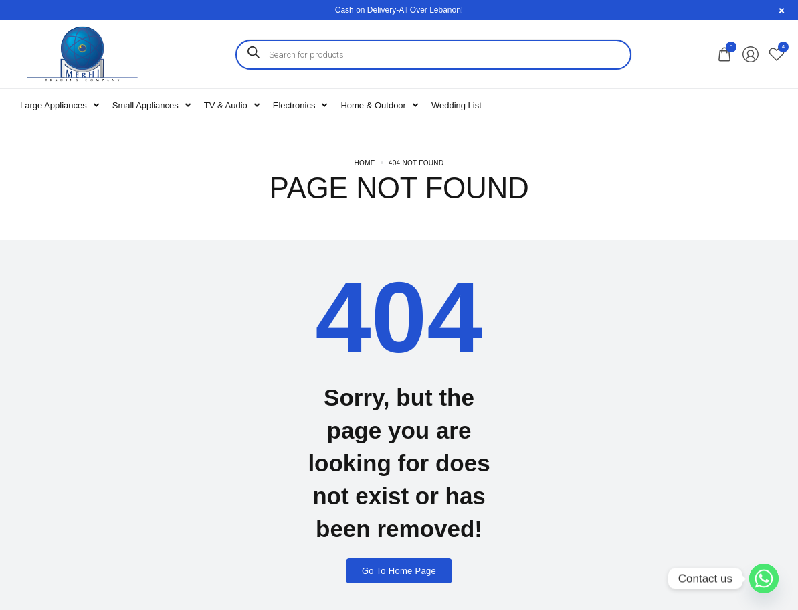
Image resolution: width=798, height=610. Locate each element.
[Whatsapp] (764, 578)
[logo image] (81, 53)
